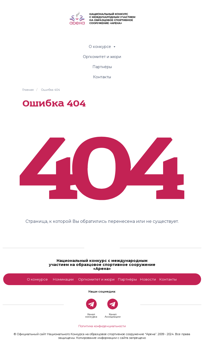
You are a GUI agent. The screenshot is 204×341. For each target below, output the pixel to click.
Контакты (102, 77)
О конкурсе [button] (100, 46)
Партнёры (102, 66)
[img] (102, 245)
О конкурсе (37, 279)
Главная (28, 90)
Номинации (63, 279)
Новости (148, 279)
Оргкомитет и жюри (102, 56)
